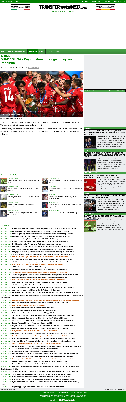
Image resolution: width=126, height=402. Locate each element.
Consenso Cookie (110, 389)
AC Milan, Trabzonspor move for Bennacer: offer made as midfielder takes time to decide (43, 333)
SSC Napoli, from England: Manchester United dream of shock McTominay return (40, 257)
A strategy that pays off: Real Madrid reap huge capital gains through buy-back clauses (42, 259)
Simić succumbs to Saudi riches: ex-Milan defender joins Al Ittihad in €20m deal (39, 318)
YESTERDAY (120, 90)
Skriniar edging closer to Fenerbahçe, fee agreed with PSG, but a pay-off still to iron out (42, 356)
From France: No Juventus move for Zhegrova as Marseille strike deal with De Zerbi (41, 336)
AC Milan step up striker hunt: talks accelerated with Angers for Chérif (36, 285)
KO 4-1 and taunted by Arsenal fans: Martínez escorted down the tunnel (37, 244)
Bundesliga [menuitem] (33, 51)
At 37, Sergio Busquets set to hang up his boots (28, 305)
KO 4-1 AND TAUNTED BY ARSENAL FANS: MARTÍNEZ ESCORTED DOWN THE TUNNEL (102, 176)
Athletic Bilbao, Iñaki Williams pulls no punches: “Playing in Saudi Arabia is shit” (40, 277)
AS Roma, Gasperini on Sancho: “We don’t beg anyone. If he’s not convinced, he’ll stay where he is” (47, 346)
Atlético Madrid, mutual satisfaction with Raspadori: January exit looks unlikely (39, 282)
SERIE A (88, 128)
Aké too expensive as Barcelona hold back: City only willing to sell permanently (39, 269)
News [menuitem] (58, 51)
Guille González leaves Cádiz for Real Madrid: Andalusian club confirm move (38, 280)
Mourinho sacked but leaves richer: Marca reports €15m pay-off (34, 351)
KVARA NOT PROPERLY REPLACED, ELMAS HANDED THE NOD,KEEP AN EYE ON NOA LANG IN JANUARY (104, 132)
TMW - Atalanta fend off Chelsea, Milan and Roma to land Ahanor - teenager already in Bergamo (45, 371)
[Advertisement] (18, 154)
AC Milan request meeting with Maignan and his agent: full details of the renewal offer (41, 262)
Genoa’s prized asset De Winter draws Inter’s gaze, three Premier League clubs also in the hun (44, 359)
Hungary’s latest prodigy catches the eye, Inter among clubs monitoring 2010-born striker (43, 252)
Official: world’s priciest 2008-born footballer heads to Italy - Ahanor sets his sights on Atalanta (45, 354)
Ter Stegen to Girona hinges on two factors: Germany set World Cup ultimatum (39, 272)
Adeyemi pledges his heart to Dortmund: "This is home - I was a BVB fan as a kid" (40, 361)
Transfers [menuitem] (50, 51)
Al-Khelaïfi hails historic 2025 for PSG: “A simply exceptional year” (35, 267)
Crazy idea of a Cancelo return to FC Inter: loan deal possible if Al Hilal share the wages (42, 249)
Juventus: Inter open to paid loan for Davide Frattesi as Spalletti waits (36, 290)
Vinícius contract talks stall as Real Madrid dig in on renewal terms (35, 310)
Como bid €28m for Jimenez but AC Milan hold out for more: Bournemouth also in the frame (44, 341)
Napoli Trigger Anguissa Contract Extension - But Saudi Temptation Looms (38, 387)
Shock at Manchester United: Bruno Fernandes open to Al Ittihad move (36, 343)
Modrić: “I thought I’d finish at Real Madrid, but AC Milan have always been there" (40, 241)
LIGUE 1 (87, 193)
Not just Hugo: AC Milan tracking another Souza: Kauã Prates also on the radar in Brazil (42, 246)
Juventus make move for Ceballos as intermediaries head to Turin (35, 349)
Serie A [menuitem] (10, 51)
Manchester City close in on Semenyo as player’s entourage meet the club (37, 264)
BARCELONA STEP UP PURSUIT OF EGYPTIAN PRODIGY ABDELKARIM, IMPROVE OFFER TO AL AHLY (104, 155)
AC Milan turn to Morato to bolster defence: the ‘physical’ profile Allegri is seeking (40, 231)
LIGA (86, 150)
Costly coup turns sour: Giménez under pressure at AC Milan (33, 308)
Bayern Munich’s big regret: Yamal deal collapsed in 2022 (32, 323)
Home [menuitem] (3, 51)
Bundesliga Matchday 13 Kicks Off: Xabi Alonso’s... (23, 197)
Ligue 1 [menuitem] (41, 51)
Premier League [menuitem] (20, 51)
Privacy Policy (121, 389)
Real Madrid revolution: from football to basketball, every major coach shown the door (42, 364)
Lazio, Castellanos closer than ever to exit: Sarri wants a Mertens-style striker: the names (43, 287)
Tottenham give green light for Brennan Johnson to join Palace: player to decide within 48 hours (45, 275)
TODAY (110, 90)
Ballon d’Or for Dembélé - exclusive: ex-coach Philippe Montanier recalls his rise (40, 313)
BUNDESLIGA (89, 213)
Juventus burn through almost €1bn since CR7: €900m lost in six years (36, 239)
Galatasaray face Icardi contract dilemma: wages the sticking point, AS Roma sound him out (44, 229)
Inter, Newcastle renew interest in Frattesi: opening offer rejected (34, 331)
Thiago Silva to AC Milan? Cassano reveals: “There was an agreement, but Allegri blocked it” (44, 254)
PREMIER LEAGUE (91, 173)
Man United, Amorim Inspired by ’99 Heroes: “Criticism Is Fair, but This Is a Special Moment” (44, 379)
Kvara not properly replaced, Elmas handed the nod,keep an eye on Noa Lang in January (42, 234)
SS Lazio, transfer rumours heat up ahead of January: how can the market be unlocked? (42, 320)
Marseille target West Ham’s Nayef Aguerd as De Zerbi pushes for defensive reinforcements (43, 338)
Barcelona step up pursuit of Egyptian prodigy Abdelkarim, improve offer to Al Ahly (41, 236)
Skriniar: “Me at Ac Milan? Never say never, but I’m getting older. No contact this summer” (43, 315)
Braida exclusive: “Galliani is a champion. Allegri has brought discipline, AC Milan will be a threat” (46, 300)
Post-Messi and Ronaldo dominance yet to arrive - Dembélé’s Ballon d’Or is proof (40, 303)
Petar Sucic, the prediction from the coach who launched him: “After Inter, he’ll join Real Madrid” (45, 292)
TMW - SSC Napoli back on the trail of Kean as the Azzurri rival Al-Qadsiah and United (41, 374)
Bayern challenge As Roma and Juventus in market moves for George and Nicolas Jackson (43, 326)
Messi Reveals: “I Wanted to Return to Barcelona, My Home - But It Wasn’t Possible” (41, 377)
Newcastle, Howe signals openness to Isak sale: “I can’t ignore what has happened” (41, 328)
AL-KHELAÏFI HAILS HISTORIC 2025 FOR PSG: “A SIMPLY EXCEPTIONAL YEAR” (104, 197)
